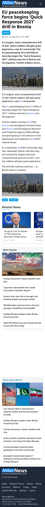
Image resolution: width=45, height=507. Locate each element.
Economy (6, 487)
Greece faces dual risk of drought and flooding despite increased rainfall (20, 298)
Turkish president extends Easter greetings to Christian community (18, 448)
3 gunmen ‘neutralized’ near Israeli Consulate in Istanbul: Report (19, 289)
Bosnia (31, 113)
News (4, 483)
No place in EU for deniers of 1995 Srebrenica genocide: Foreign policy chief (16, 234)
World (38, 483)
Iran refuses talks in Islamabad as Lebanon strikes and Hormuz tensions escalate (20, 411)
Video (34, 487)
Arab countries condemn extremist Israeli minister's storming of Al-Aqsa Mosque (22, 439)
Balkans (16, 487)
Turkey (26, 487)
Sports (32, 490)
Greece (30, 483)
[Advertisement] (22, 353)
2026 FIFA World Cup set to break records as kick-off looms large (22, 324)
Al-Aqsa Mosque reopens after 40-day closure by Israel (20, 315)
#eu (4, 200)
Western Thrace (17, 483)
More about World (12, 379)
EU (20, 101)
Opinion (23, 490)
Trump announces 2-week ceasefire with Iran (21, 280)
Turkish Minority (9, 490)
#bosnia (13, 200)
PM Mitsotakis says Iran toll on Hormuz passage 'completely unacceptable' (21, 306)
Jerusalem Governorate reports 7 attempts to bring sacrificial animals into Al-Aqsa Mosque (22, 459)
